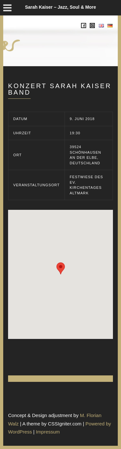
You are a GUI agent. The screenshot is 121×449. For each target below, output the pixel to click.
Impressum (48, 431)
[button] (60, 268)
